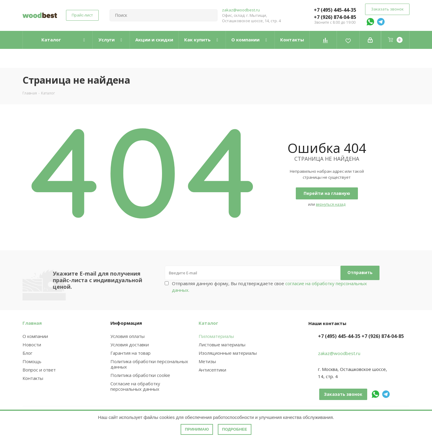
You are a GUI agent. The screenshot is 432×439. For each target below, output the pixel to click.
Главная (32, 323)
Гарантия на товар (130, 353)
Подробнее (234, 429)
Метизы (207, 361)
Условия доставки (129, 345)
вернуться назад (330, 204)
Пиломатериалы (216, 336)
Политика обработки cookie (140, 375)
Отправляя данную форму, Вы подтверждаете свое (269, 286)
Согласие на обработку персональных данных (135, 386)
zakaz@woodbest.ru (241, 10)
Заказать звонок (387, 9)
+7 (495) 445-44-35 (335, 10)
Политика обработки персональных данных (149, 364)
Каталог (208, 323)
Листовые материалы (222, 345)
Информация (126, 323)
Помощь (31, 361)
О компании (35, 336)
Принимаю (197, 429)
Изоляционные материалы (228, 353)
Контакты (32, 378)
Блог (27, 353)
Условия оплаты (127, 336)
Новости (31, 345)
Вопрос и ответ (39, 370)
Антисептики (212, 370)
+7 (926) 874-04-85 (335, 17)
